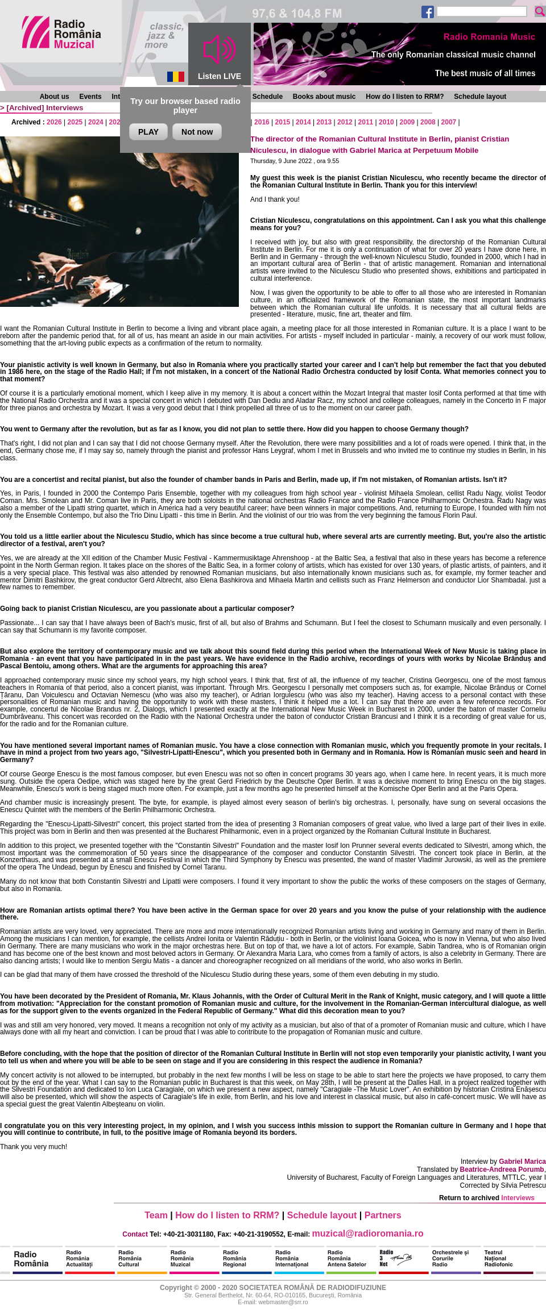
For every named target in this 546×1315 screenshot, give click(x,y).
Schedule (268, 97)
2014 (303, 122)
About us (54, 97)
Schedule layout (480, 97)
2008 (428, 122)
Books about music (324, 97)
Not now (197, 131)
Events (90, 97)
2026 (54, 122)
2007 (449, 122)
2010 (386, 122)
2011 (366, 122)
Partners (383, 1215)
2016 (262, 122)
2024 (96, 122)
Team (156, 1215)
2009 (407, 122)
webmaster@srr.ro (283, 1302)
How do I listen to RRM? (405, 97)
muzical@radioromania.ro (368, 1233)
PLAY (148, 131)
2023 (117, 122)
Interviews (64, 107)
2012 (345, 122)
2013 (324, 122)
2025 (75, 122)
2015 (283, 122)
